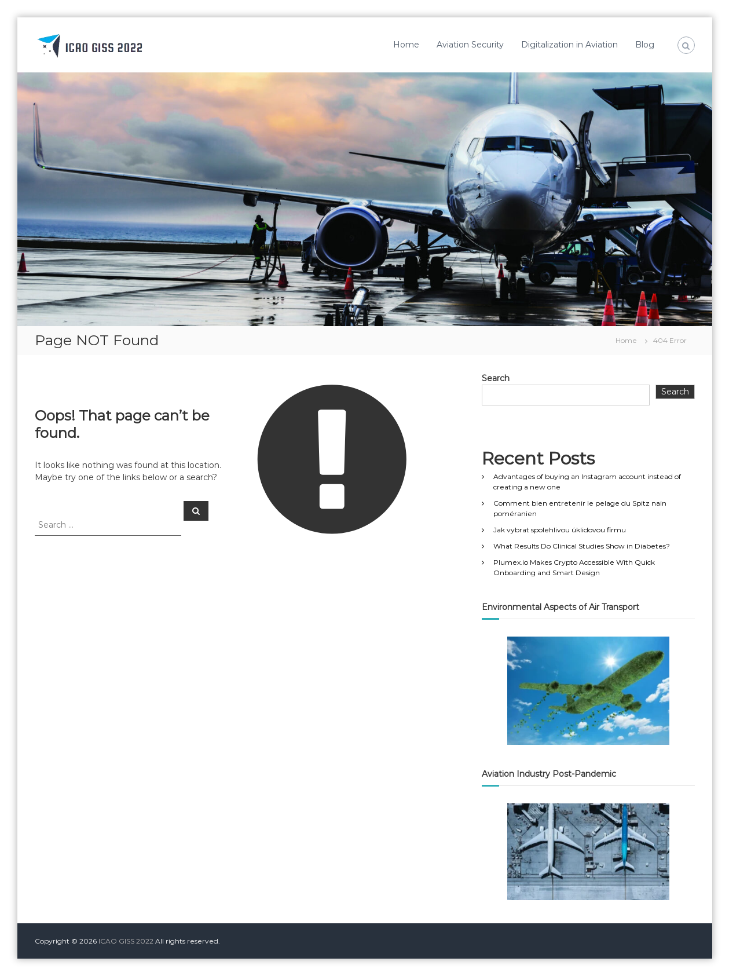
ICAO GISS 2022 (125, 941)
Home (406, 44)
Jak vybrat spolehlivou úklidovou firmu (559, 529)
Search (496, 378)
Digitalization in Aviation (569, 44)
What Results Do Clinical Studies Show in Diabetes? (581, 546)
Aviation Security (470, 44)
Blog (644, 44)
